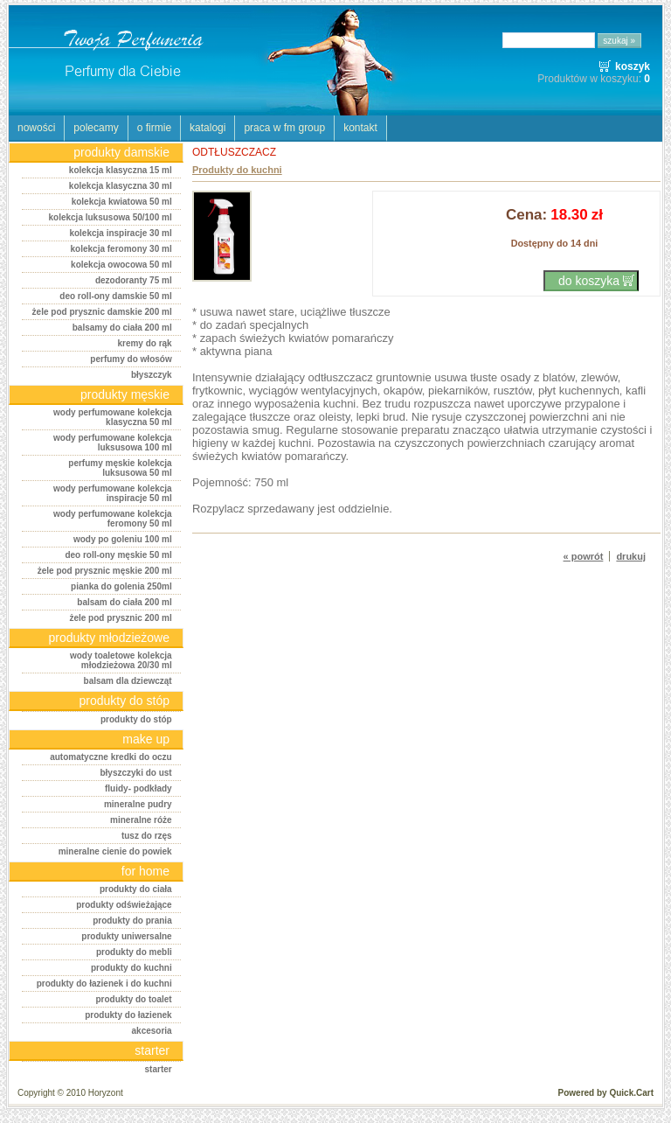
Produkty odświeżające (123, 905)
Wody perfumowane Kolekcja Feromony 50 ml (112, 518)
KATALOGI (207, 128)
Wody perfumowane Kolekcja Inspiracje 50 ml (112, 493)
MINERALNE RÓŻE (141, 820)
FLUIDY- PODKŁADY (138, 788)
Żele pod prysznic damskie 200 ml (102, 312)
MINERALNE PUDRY (138, 804)
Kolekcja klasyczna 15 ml (120, 170)
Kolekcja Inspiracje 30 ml (120, 233)
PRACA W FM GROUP (284, 128)
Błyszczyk (151, 375)
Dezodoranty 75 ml (133, 280)
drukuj (631, 556)
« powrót (584, 556)
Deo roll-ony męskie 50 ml (118, 555)
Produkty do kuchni (131, 968)
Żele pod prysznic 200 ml (120, 618)
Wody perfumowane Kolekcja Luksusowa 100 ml (112, 442)
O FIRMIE (154, 128)
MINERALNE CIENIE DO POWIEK (115, 851)
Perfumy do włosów (130, 359)
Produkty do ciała (136, 889)
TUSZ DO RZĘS (146, 836)
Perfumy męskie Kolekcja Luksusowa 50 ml (119, 468)
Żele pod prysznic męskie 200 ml (105, 570)
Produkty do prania (132, 920)
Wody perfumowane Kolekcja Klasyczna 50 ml (112, 417)
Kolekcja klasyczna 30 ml (120, 186)
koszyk (632, 66)
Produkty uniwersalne (126, 936)
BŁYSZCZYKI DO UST (135, 773)
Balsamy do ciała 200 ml (122, 327)
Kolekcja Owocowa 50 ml (121, 264)
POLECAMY (95, 128)
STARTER (158, 1069)
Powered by (606, 1093)
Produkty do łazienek (128, 1015)
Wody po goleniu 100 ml (122, 539)
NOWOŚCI (36, 128)
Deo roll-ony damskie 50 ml (115, 296)
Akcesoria (152, 1031)
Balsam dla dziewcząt (128, 681)
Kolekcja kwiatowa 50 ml (122, 201)
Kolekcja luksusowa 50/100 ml (109, 217)
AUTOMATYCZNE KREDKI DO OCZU (110, 757)
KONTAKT (360, 128)
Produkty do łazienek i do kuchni (104, 983)
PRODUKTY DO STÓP (136, 719)
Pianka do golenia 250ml (121, 586)
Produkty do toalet (133, 999)
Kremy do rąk (144, 343)
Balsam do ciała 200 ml (124, 602)
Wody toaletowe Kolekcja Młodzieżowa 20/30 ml (121, 660)
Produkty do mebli (134, 952)
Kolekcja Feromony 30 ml (121, 249)
